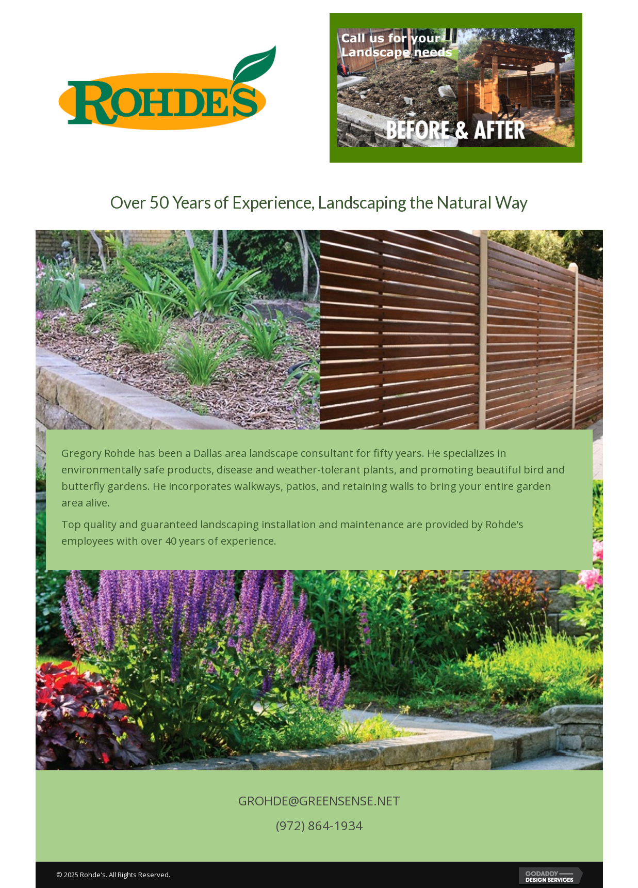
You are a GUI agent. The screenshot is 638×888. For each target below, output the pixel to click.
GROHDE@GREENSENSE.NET (319, 800)
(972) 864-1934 (319, 825)
